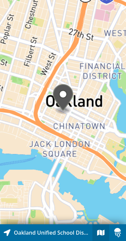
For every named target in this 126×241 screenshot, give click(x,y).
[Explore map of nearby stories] (63, 112)
